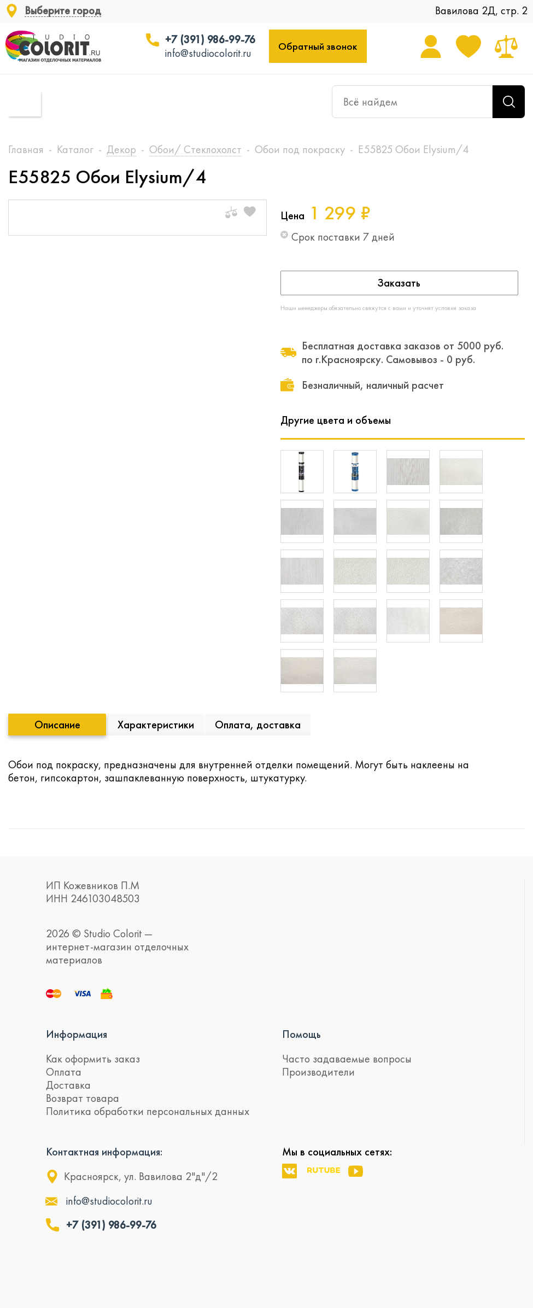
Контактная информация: (104, 1151)
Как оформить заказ (93, 1058)
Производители (318, 1071)
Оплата (63, 1071)
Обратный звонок (317, 46)
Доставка (68, 1084)
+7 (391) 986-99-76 (210, 39)
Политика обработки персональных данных (147, 1111)
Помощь (301, 1034)
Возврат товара (82, 1098)
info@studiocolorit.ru (208, 53)
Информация (76, 1034)
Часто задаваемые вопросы (347, 1058)
